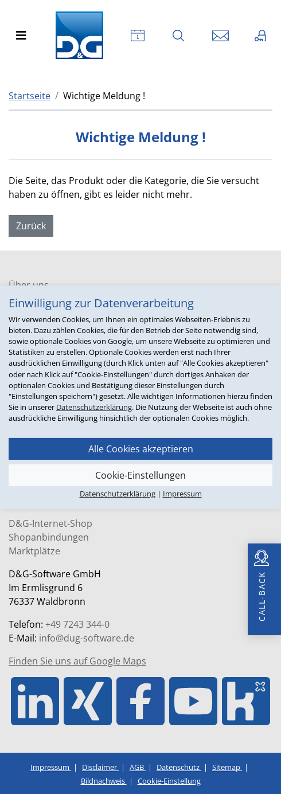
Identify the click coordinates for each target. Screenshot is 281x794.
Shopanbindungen (49, 537)
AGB (138, 767)
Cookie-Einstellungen (140, 474)
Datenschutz (179, 767)
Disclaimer (100, 767)
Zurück (31, 226)
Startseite (29, 95)
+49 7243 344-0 (77, 624)
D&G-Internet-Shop (50, 523)
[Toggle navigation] (21, 35)
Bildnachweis (104, 781)
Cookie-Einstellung (169, 781)
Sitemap (227, 767)
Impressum (50, 767)
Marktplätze (34, 551)
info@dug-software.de (86, 638)
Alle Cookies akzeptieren (140, 448)
